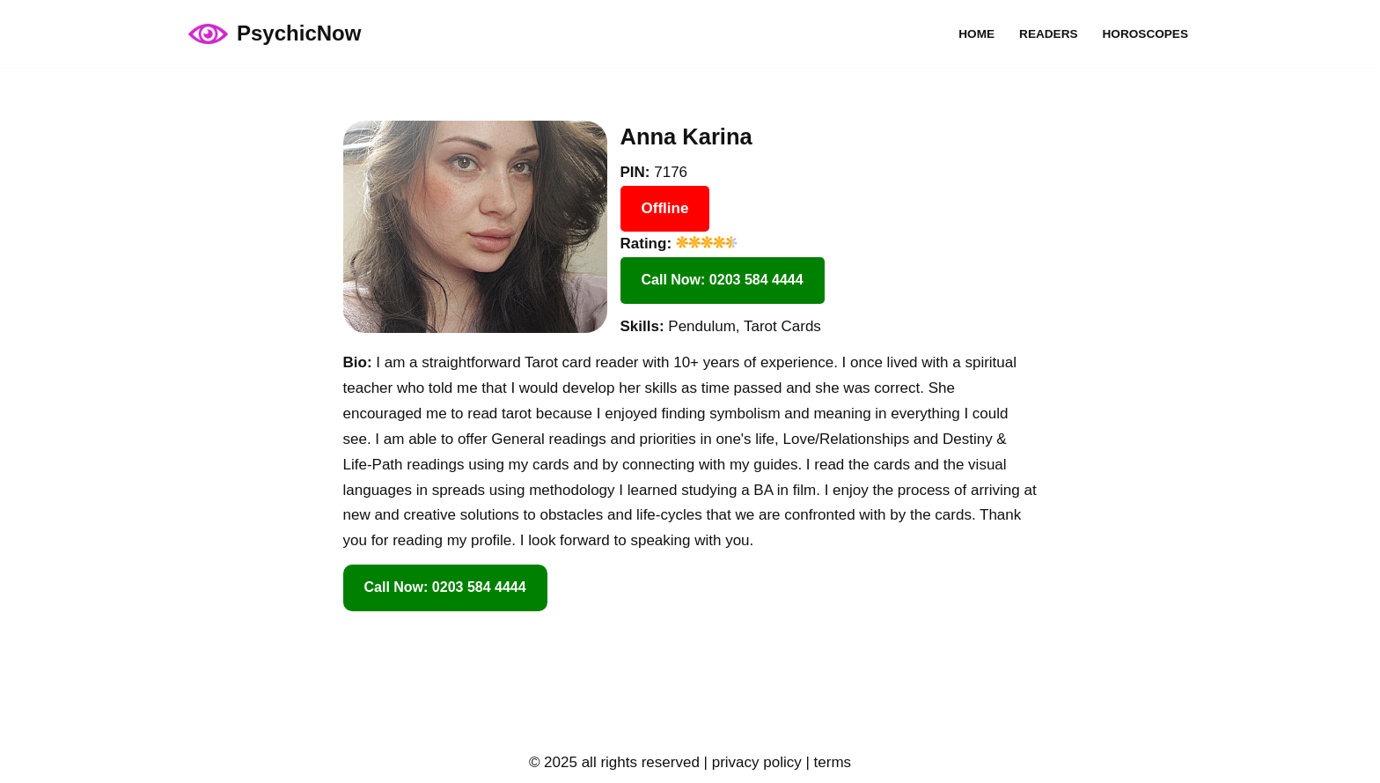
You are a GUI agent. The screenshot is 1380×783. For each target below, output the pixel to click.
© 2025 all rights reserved (614, 762)
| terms (826, 762)
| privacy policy (751, 762)
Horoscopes (1145, 34)
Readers (1048, 34)
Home (976, 34)
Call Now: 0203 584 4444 (723, 279)
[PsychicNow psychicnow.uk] (274, 34)
